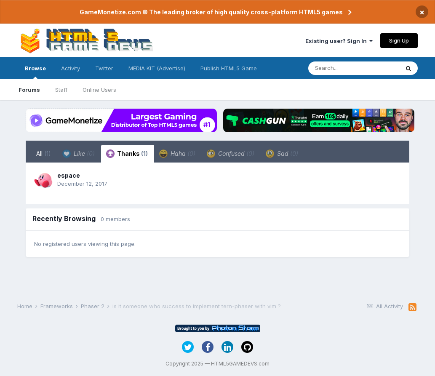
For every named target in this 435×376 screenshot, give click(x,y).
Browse (35, 72)
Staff (61, 89)
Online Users (99, 89)
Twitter (104, 68)
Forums (29, 89)
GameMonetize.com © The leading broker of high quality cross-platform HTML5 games (211, 12)
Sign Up (399, 40)
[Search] (353, 68)
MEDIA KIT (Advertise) (156, 68)
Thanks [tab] (127, 153)
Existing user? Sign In (339, 40)
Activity (70, 68)
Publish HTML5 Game (228, 68)
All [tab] (43, 153)
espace (68, 175)
